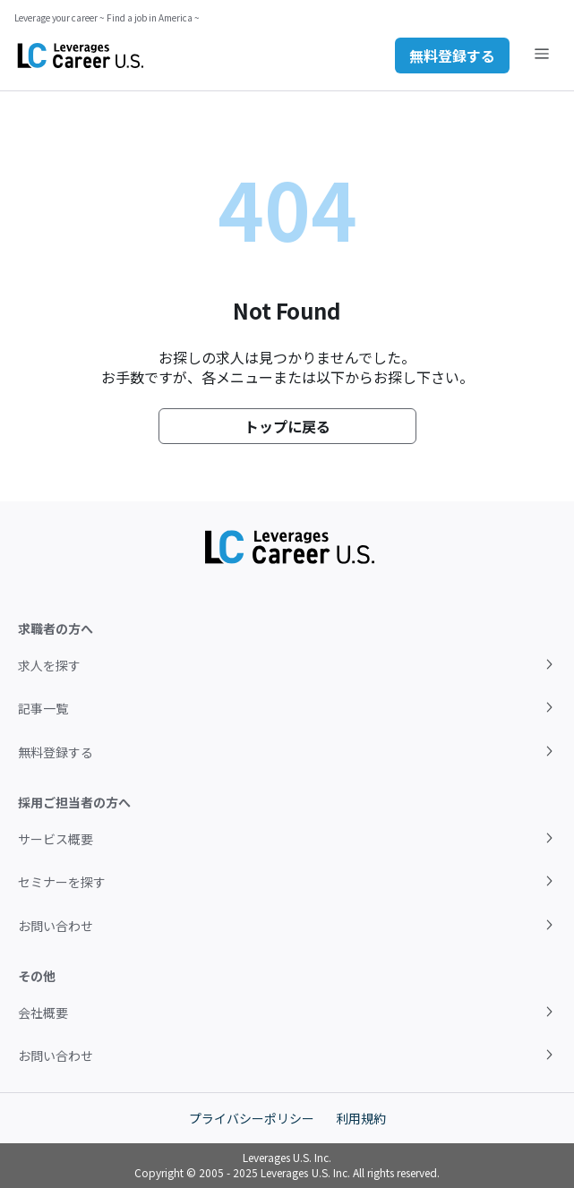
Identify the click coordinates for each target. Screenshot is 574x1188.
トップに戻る (287, 426)
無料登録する (452, 55)
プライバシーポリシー (251, 1118)
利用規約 (361, 1118)
